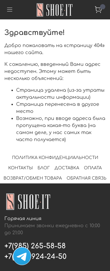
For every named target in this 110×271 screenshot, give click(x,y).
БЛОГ (44, 168)
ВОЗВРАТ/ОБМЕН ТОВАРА (33, 178)
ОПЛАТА (93, 168)
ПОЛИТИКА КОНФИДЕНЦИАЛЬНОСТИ (55, 157)
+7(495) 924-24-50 (35, 257)
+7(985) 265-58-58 (35, 246)
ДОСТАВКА (67, 168)
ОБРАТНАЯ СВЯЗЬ (86, 178)
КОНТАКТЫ (20, 168)
